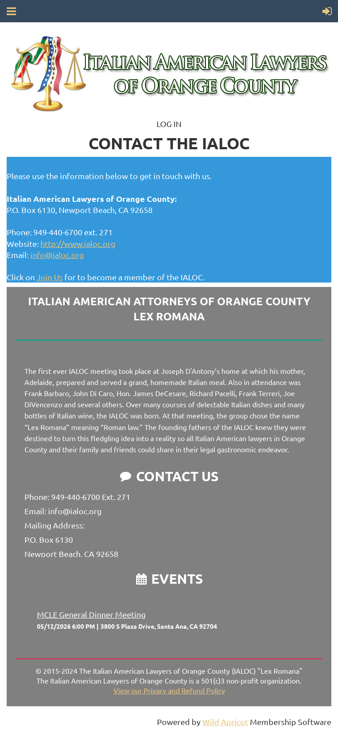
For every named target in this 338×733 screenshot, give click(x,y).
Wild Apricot (225, 721)
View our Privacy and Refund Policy (169, 690)
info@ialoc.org (57, 254)
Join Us (49, 277)
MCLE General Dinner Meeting (91, 614)
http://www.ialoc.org (77, 243)
